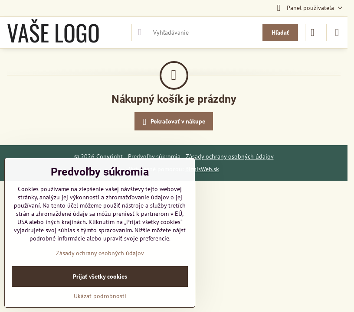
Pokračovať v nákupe (172, 122)
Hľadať (280, 32)
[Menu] (337, 32)
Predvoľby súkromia (154, 156)
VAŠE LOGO (53, 32)
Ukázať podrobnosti (100, 296)
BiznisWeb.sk (202, 169)
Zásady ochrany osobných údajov (230, 156)
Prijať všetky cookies (100, 276)
